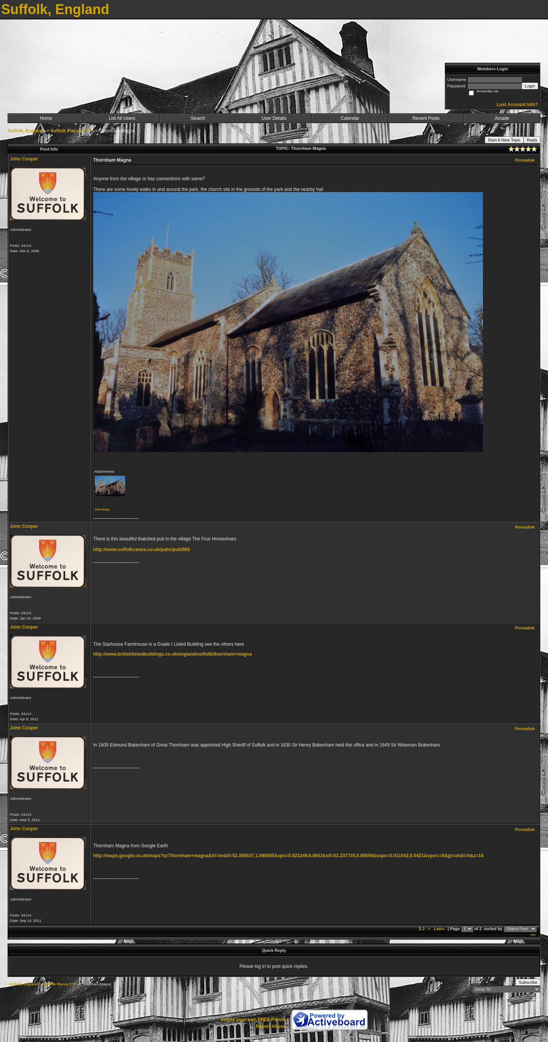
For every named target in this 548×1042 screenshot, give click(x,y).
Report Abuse (270, 1026)
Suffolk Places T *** (71, 130)
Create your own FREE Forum (253, 1019)
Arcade (502, 118)
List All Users (122, 118)
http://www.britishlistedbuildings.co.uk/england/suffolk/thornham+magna (172, 654)
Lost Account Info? (517, 104)
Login (530, 86)
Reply (532, 140)
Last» (440, 928)
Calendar (350, 118)
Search (198, 118)
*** (532, 935)
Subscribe (528, 982)
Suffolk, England (26, 130)
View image (102, 509)
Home (46, 118)
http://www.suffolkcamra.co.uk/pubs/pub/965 (141, 549)
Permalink (525, 160)
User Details (273, 118)
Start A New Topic (504, 140)
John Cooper (24, 159)
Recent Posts (426, 118)
